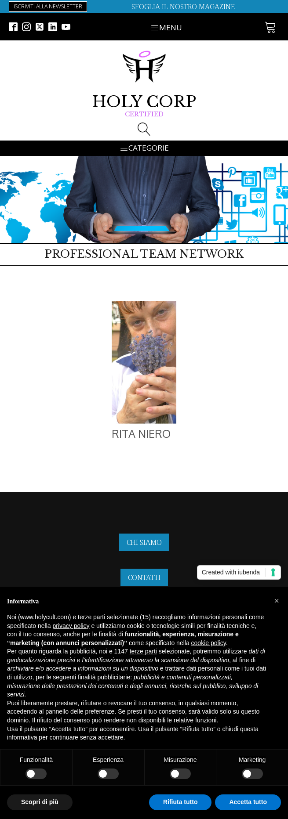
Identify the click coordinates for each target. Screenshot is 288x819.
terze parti (143, 651)
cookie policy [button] (208, 642)
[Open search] (144, 129)
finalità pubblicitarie (104, 677)
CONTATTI (144, 577)
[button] (277, 601)
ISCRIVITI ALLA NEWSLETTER (48, 6)
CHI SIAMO (144, 542)
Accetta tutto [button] (248, 801)
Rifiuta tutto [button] (180, 801)
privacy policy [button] (71, 625)
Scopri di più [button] (39, 801)
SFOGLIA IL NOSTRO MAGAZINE (183, 6)
